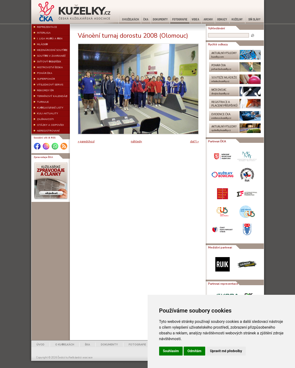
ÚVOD (40, 344)
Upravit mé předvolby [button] (226, 351)
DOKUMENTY (109, 344)
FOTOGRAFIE (137, 344)
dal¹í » (194, 141)
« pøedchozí (86, 141)
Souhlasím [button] (171, 351)
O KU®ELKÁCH (64, 344)
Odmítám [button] (194, 351)
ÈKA (87, 344)
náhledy (136, 141)
